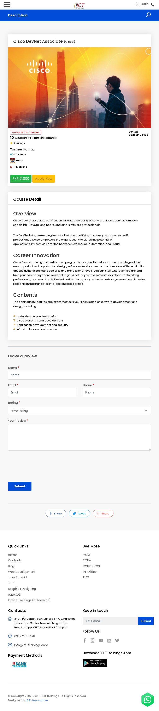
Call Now (152, 4)
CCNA (87, 560)
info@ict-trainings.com (31, 645)
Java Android (17, 577)
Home (12, 555)
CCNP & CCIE (92, 566)
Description (17, 15)
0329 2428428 (24, 636)
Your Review (18, 421)
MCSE (86, 555)
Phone (88, 385)
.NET (11, 583)
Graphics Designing (22, 589)
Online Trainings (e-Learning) (29, 600)
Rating (14, 403)
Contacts (15, 560)
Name (13, 368)
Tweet (79, 514)
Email (13, 385)
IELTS (86, 577)
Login (144, 4)
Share (55, 514)
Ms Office (90, 572)
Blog (11, 566)
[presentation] (32, 464)
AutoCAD (14, 594)
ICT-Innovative (37, 700)
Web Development (21, 572)
